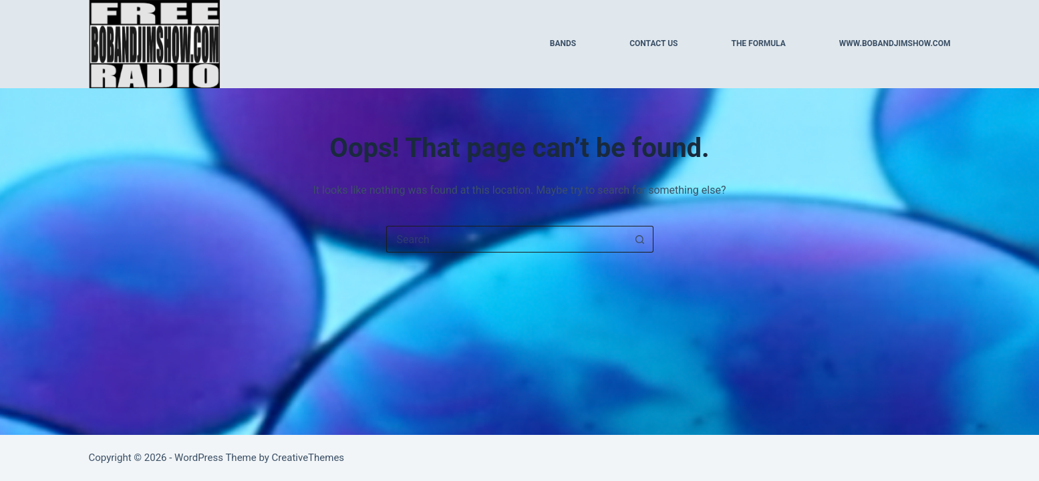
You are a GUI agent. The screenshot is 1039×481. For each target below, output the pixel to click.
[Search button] (640, 239)
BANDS (563, 43)
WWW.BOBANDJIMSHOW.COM (895, 43)
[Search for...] (506, 239)
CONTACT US (653, 43)
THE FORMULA (758, 43)
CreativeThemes (308, 458)
